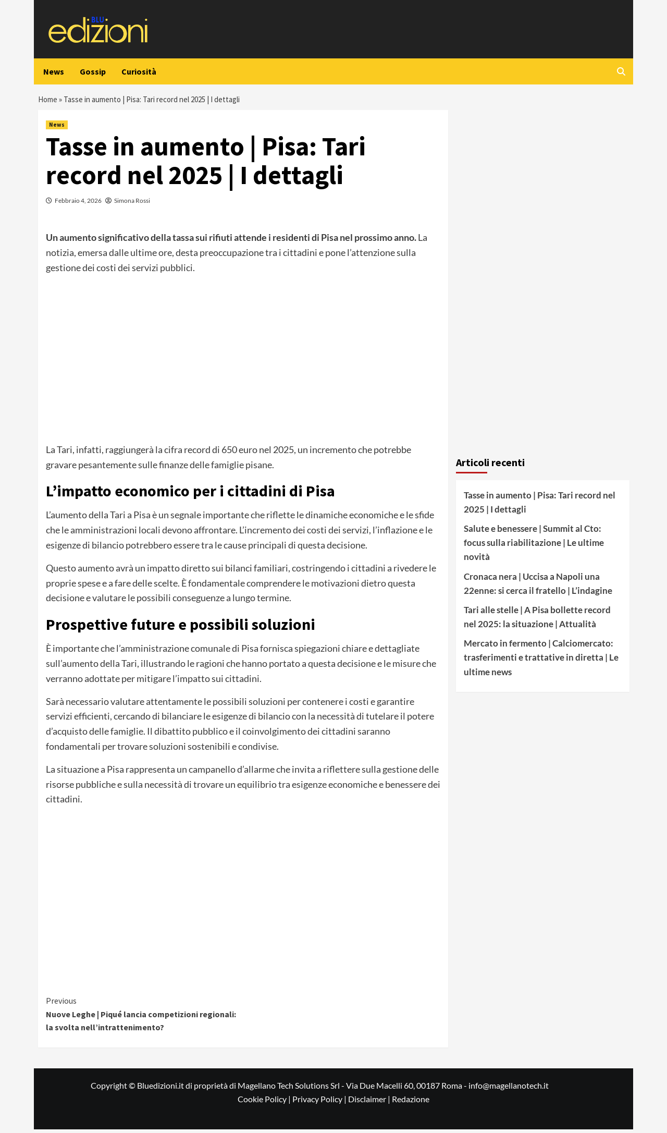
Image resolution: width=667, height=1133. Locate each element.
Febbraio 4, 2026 (78, 204)
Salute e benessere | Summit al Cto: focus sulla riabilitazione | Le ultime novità (534, 546)
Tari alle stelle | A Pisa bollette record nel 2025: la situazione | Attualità (537, 620)
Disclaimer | (370, 1102)
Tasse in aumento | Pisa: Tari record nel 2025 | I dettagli (539, 505)
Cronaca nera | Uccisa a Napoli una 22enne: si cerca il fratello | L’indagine (538, 587)
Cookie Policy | (265, 1102)
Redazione (410, 1102)
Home (49, 101)
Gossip (93, 71)
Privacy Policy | (320, 1102)
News (53, 71)
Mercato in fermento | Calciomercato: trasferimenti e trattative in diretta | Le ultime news (541, 660)
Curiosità (138, 71)
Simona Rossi (132, 204)
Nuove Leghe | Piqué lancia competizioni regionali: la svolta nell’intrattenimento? (144, 1017)
